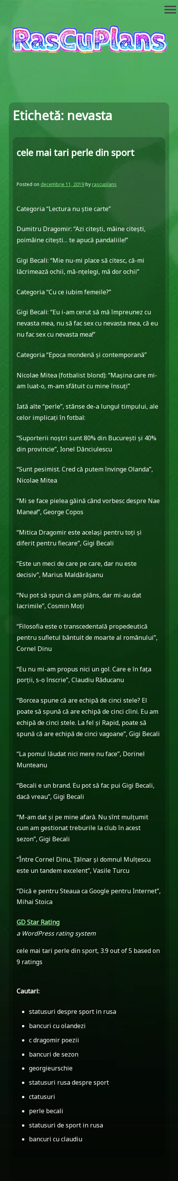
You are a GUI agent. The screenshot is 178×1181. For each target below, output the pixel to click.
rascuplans (104, 184)
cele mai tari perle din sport (75, 152)
